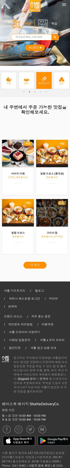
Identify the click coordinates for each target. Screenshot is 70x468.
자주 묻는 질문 (41, 316)
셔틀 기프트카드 (14, 290)
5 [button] (46, 92)
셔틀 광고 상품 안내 (43, 348)
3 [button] (35, 92)
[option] (9, 80)
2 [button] (29, 92)
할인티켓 (15, 348)
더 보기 (35, 265)
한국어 (43, 379)
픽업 (54, 24)
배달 (28, 24)
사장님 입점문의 (19, 340)
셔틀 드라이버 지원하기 (24, 332)
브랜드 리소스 (13, 316)
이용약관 (47, 324)
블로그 (39, 290)
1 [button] (24, 92)
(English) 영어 (27, 379)
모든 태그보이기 (35, 54)
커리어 (53, 298)
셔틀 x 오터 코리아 (52, 340)
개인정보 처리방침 (20, 324)
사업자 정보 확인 (39, 465)
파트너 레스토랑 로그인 (24, 298)
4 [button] (40, 92)
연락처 (12, 306)
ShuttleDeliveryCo (44, 404)
